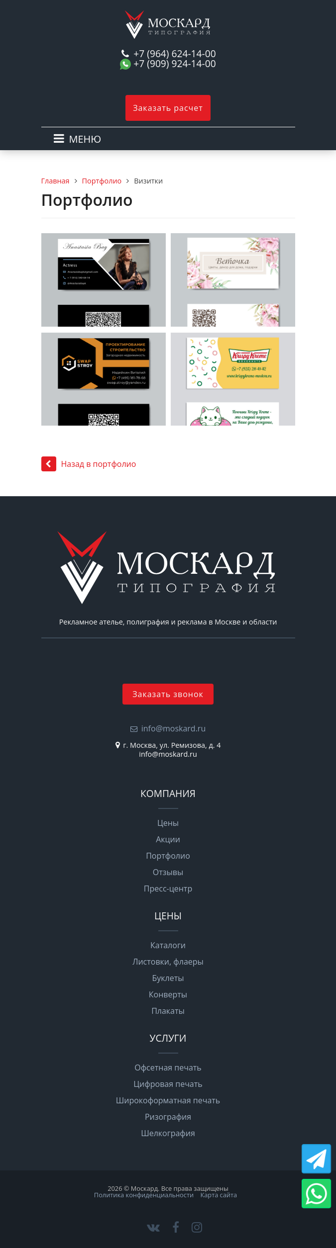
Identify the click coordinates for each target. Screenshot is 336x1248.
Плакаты (168, 1011)
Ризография (168, 1117)
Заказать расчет (168, 107)
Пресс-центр (168, 888)
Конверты (168, 994)
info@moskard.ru (173, 728)
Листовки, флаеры (168, 962)
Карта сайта (218, 1194)
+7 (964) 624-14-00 (174, 54)
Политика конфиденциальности (144, 1194)
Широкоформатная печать (168, 1100)
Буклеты (168, 978)
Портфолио (102, 180)
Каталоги (168, 945)
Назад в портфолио (88, 463)
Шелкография (168, 1133)
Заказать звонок (168, 694)
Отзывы (168, 872)
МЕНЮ (85, 139)
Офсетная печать (168, 1067)
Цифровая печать (167, 1084)
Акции (168, 839)
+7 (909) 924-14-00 (174, 64)
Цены (168, 823)
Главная (55, 180)
